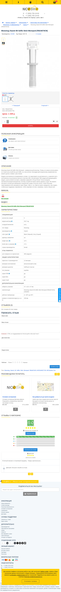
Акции (2, 530)
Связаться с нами (6, 519)
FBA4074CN (33, 370)
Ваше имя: (5, 316)
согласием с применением (17, 575)
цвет (4, 95)
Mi (15, 370)
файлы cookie (44, 571)
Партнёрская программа (7, 528)
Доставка (3, 514)
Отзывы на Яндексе (6, 537)
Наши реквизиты (5, 503)
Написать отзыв (30, 433)
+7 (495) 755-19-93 (32, 16)
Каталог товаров (11, 22)
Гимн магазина (5, 535)
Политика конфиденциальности (33, 576)
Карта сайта (4, 521)
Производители (5, 526)
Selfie (18, 370)
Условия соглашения (9, 397)
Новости (3, 532)
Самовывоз (4, 510)
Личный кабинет (5, 548)
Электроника (23, 22)
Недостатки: (5, 350)
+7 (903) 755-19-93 (32, 13)
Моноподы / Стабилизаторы (12, 24)
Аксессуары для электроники (39, 22)
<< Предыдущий (16, 105)
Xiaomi (26, 24)
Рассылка (3, 554)
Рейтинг (4, 362)
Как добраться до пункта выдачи (43, 397)
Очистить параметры (8, 93)
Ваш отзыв (5, 322)
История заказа (5, 550)
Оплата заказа (5, 512)
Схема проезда (5, 505)
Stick (21, 370)
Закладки (3, 552)
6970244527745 (41, 370)
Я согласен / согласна (30, 581)
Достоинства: (6, 337)
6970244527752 (51, 370)
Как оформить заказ (6, 533)
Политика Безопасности (7, 507)
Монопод (7, 370)
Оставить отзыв (55, 366)
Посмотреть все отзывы (30, 449)
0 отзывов (38, 34)
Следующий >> (45, 105)
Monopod (26, 370)
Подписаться (30, 494)
